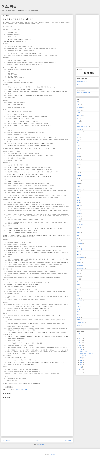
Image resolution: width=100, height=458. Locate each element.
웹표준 (78, 200)
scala (78, 260)
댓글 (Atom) (41, 444)
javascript (79, 115)
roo (77, 153)
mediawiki (79, 243)
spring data (80, 265)
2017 (80, 333)
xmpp (78, 284)
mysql (78, 121)
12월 (81, 347)
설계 (78, 164)
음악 (78, 314)
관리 (6, 389)
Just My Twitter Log (82, 81)
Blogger (53, 454)
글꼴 (78, 191)
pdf (77, 246)
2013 (80, 340)
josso (78, 230)
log (77, 238)
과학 (78, 295)
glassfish (79, 129)
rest (78, 254)
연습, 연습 (8, 6)
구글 (78, 140)
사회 (78, 197)
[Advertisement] (82, 40)
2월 (81, 364)
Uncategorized (80, 170)
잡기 (78, 118)
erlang (78, 219)
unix (78, 279)
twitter (78, 276)
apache (79, 175)
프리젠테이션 (80, 322)
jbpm (78, 227)
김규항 (78, 298)
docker (78, 216)
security (79, 262)
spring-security (80, 268)
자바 (78, 145)
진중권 (78, 320)
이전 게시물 (68, 440)
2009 (80, 372)
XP (77, 208)
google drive (80, 224)
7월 (81, 349)
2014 (80, 338)
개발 (78, 290)
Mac (78, 167)
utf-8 (78, 281)
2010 (80, 369)
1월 (81, 367)
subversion (79, 132)
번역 (78, 303)
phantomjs (79, 249)
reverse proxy (80, 257)
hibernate (79, 151)
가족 (78, 287)
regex (78, 251)
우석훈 (78, 309)
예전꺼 (78, 84)
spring (78, 156)
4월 (81, 362)
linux (78, 235)
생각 (78, 123)
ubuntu (78, 110)
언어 (78, 306)
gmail (78, 221)
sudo (78, 273)
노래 (78, 194)
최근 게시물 (6, 440)
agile (78, 172)
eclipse (78, 112)
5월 (81, 360)
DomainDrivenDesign (82, 126)
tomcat (78, 159)
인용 (78, 142)
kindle (78, 232)
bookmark (79, 107)
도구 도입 (79, 300)
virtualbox (79, 189)
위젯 (78, 311)
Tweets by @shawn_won (83, 92)
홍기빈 (78, 325)
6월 (81, 357)
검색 (78, 292)
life (77, 178)
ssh (78, 186)
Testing (78, 205)
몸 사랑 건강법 (83, 351)
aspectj (78, 213)
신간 (78, 104)
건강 (78, 134)
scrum (78, 183)
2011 (80, 345)
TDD (78, 148)
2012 (80, 343)
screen (78, 181)
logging (79, 241)
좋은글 (78, 317)
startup (78, 270)
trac (78, 161)
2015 (80, 336)
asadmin (79, 211)
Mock (78, 202)
